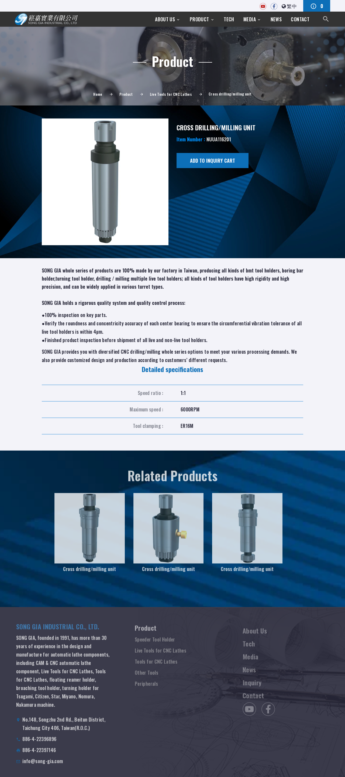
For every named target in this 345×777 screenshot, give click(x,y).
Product (199, 19)
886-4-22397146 (39, 755)
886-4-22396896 (39, 744)
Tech (229, 19)
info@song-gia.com (42, 766)
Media (249, 19)
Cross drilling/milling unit (89, 573)
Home (97, 94)
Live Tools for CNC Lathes (171, 94)
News (276, 19)
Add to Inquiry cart (212, 160)
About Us (165, 19)
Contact (300, 19)
